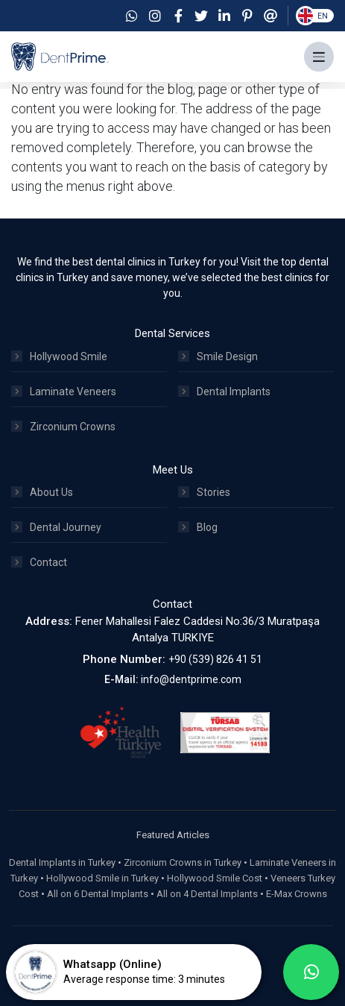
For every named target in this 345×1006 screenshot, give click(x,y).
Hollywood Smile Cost (214, 878)
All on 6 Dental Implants (97, 893)
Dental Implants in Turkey (62, 862)
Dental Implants (224, 391)
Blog (198, 527)
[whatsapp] (311, 972)
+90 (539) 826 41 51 (215, 659)
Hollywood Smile (59, 356)
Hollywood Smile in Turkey (102, 878)
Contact (39, 562)
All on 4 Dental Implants (207, 893)
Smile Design (218, 356)
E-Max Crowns (296, 893)
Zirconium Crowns (63, 427)
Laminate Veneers (63, 391)
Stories (204, 492)
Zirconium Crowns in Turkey (182, 862)
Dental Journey (56, 527)
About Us (42, 492)
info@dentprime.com (191, 679)
